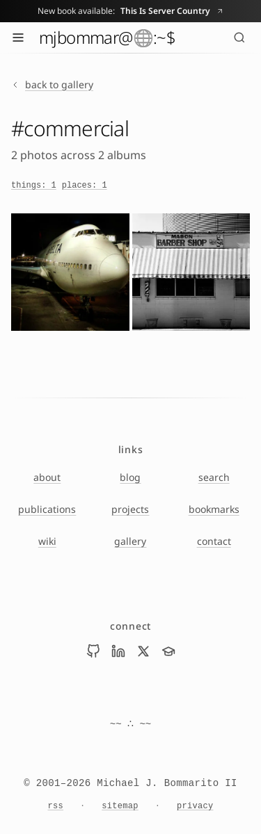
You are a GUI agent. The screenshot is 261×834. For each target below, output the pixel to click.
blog (130, 477)
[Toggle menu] (18, 37)
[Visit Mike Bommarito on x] (143, 651)
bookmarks (214, 509)
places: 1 (84, 185)
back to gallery (52, 84)
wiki (47, 541)
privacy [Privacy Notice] (195, 806)
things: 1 (33, 185)
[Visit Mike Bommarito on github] (93, 651)
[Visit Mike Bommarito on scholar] (168, 651)
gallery (130, 541)
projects (130, 509)
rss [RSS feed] (56, 806)
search (214, 477)
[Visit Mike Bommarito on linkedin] (118, 651)
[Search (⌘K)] (239, 37)
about (47, 477)
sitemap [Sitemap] (120, 806)
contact (214, 541)
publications (47, 509)
